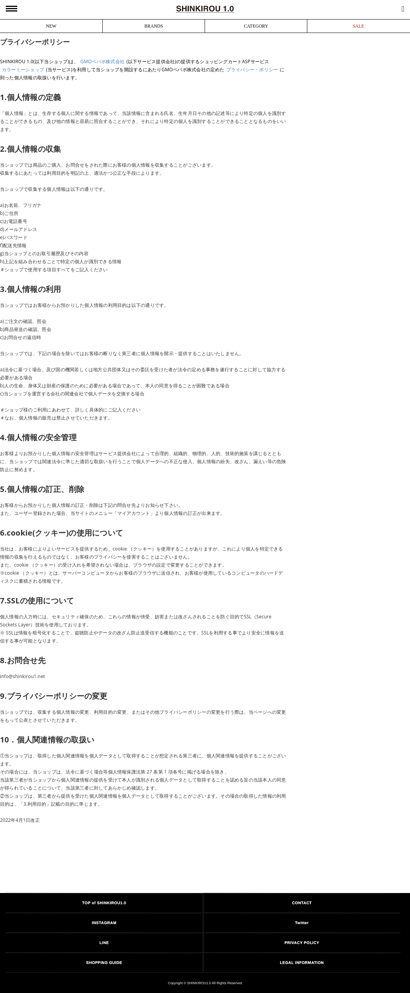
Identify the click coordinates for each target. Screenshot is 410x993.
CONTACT (302, 903)
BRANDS (153, 26)
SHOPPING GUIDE (104, 962)
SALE (358, 26)
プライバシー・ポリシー (252, 69)
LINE (104, 943)
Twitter (302, 923)
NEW (51, 26)
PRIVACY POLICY (301, 943)
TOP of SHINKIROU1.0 (104, 903)
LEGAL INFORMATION (302, 962)
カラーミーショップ (23, 69)
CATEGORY (256, 26)
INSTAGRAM (104, 923)
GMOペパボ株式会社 (102, 61)
